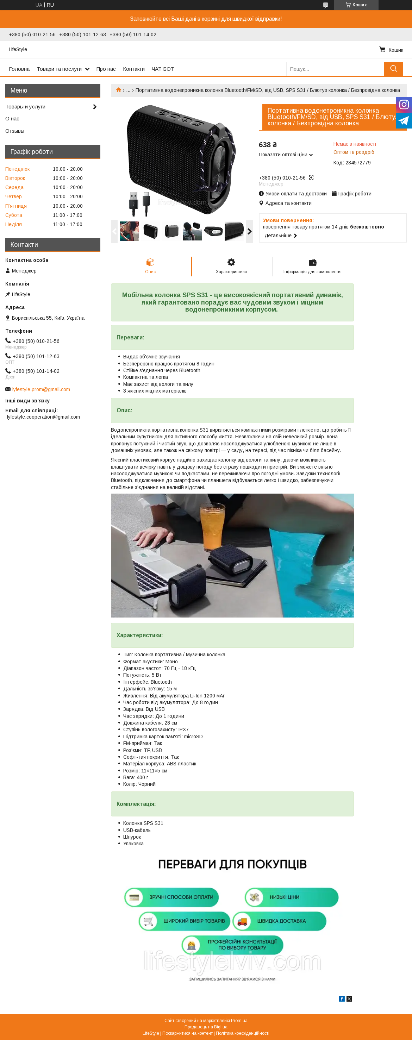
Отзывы (14, 131)
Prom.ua (239, 1020)
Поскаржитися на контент (187, 1033)
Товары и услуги (25, 106)
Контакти (134, 69)
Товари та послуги (59, 69)
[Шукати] (393, 69)
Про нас (106, 69)
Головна (19, 69)
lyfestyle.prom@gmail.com (41, 389)
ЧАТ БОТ (163, 69)
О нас (12, 118)
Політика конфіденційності (242, 1033)
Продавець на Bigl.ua (206, 1027)
